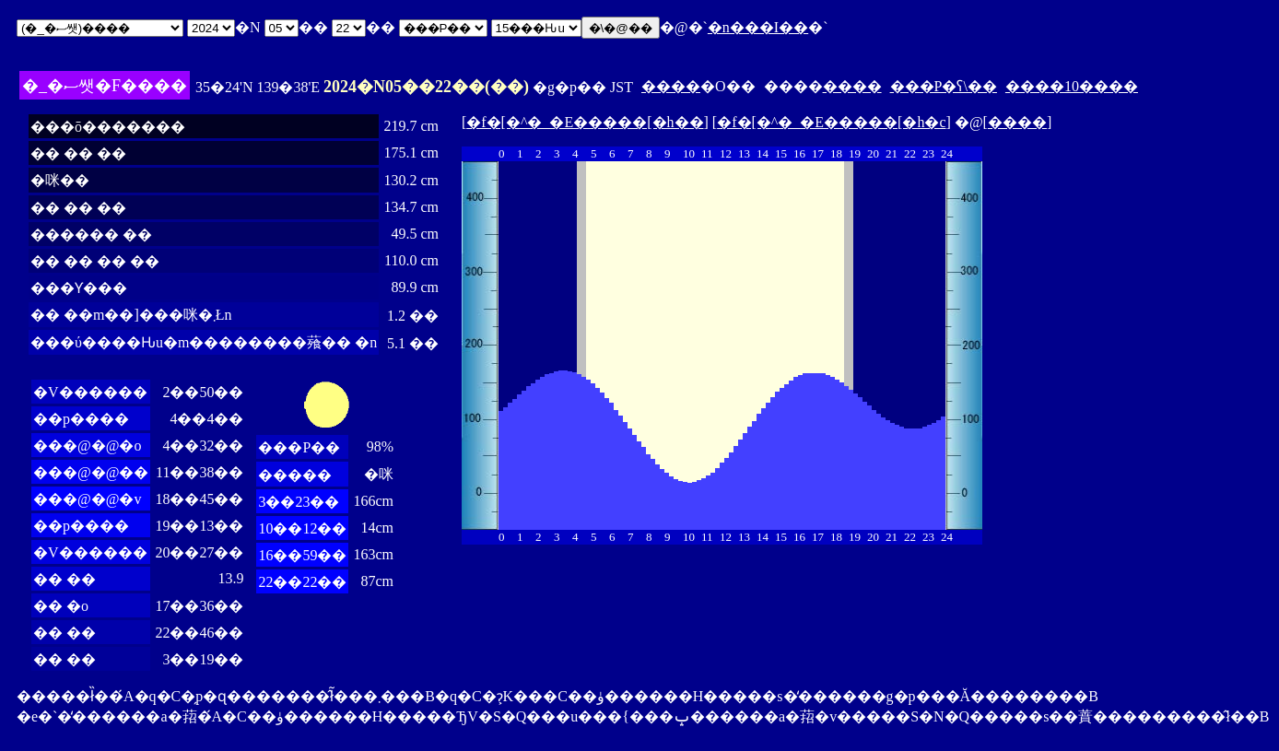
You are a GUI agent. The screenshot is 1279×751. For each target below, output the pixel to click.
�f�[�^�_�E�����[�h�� (584, 122)
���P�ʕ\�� (943, 86)
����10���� (1071, 86)
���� (670, 86)
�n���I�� (758, 27)
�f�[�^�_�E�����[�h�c (831, 122)
